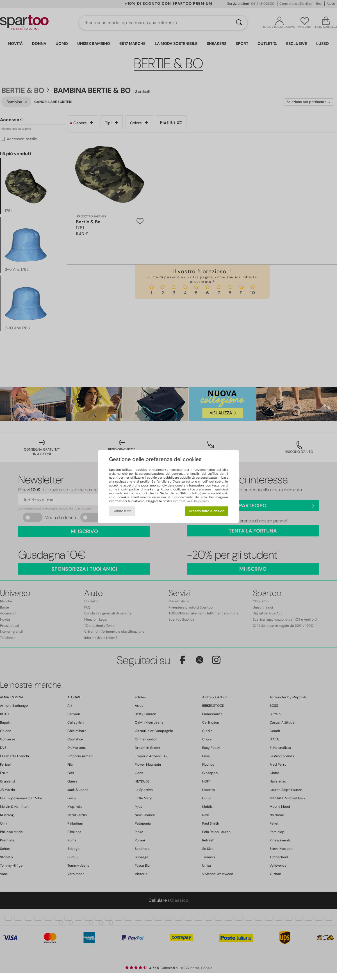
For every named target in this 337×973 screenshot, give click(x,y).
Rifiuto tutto (122, 511)
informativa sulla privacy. (191, 501)
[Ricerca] (239, 23)
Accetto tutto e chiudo (206, 511)
